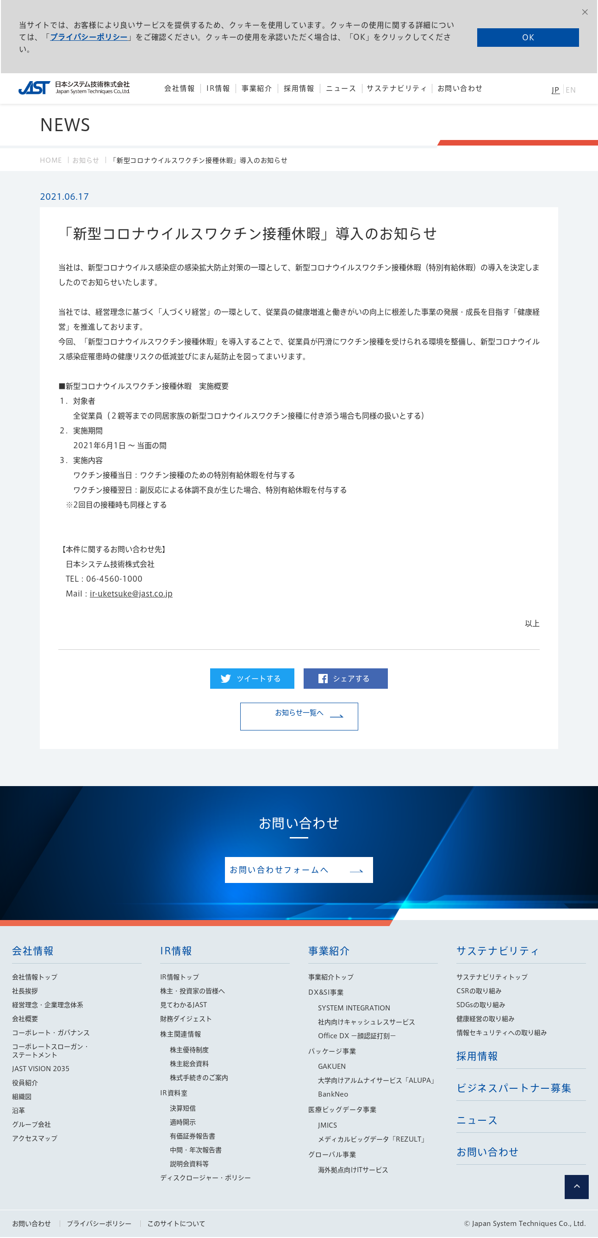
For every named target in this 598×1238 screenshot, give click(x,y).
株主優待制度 (189, 1051)
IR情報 (176, 952)
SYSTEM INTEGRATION (354, 1009)
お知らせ (86, 160)
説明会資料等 (189, 1165)
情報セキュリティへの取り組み (501, 1033)
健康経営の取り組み (485, 1019)
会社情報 (33, 952)
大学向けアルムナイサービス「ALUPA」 (377, 1081)
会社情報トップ (34, 978)
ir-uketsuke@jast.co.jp (131, 593)
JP (556, 90)
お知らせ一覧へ (299, 717)
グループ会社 (31, 1125)
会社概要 (25, 1019)
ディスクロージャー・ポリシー (205, 1178)
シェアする (351, 678)
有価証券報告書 (192, 1137)
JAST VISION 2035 (40, 1070)
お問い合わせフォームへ (292, 870)
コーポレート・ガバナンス (51, 1033)
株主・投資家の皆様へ (192, 992)
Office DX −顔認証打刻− (357, 1037)
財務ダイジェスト (186, 1019)
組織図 (21, 1097)
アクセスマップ (34, 1139)
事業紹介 (329, 952)
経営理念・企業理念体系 (47, 1006)
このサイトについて (176, 1224)
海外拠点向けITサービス (353, 1171)
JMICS (327, 1126)
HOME (51, 160)
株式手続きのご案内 (199, 1078)
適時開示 (183, 1123)
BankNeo (333, 1095)
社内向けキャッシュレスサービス (366, 1023)
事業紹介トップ (331, 978)
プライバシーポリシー (88, 36)
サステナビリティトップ (492, 978)
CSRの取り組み (479, 992)
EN (571, 90)
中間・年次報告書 (196, 1151)
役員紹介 (25, 1083)
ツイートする (259, 678)
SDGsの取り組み (480, 1006)
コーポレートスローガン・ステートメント (51, 1051)
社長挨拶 (25, 992)
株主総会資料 (189, 1064)
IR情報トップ (179, 978)
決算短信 (183, 1109)
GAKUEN (332, 1067)
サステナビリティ (498, 952)
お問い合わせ (31, 1224)
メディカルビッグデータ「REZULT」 (373, 1140)
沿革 (18, 1111)
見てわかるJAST (183, 1006)
